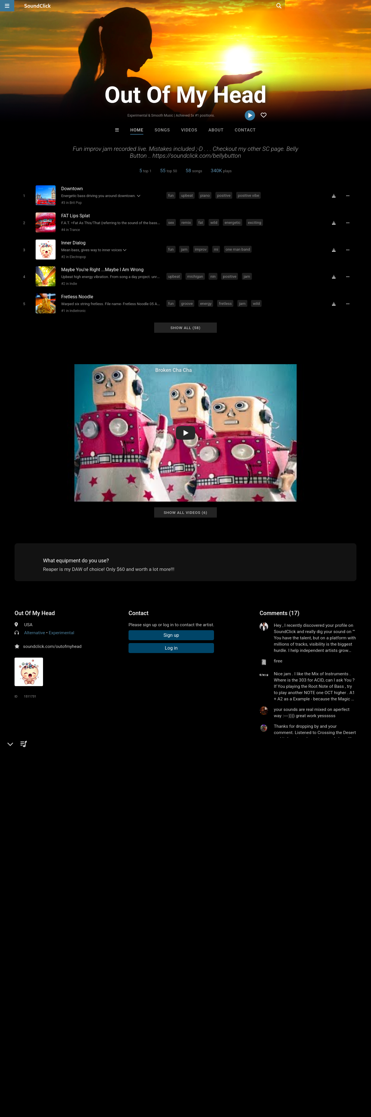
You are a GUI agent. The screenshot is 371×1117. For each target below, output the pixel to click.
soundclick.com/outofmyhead (52, 641)
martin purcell (256, 996)
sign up (282, 756)
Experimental (61, 627)
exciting (255, 221)
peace (33, 792)
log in (302, 756)
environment (219, 792)
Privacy (136, 1083)
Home (136, 130)
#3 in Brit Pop (70, 203)
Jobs (78, 1083)
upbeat (188, 195)
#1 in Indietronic (72, 307)
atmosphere (146, 792)
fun (172, 195)
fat (201, 221)
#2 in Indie (68, 281)
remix (187, 221)
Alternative (34, 627)
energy (206, 299)
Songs (162, 130)
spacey (122, 792)
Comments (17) (279, 607)
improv (201, 247)
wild (214, 221)
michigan (196, 273)
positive (224, 195)
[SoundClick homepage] (37, 6)
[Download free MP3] (335, 196)
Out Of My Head (35, 607)
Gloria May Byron (209, 996)
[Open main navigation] (7, 5)
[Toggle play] (23, 196)
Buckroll (162, 996)
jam (185, 247)
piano (206, 195)
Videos (189, 130)
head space (248, 792)
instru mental (57, 792)
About (216, 130)
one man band (239, 247)
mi (217, 247)
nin (213, 273)
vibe (198, 792)
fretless (226, 299)
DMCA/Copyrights (106, 1083)
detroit (104, 792)
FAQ (24, 1083)
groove (187, 299)
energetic (233, 221)
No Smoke (115, 996)
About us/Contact (50, 1083)
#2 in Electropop (72, 255)
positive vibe (249, 195)
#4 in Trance (69, 229)
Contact (245, 130)
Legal (153, 1083)
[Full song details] (349, 196)
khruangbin (275, 792)
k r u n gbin (331, 792)
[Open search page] (365, 5)
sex (172, 221)
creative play (303, 792)
